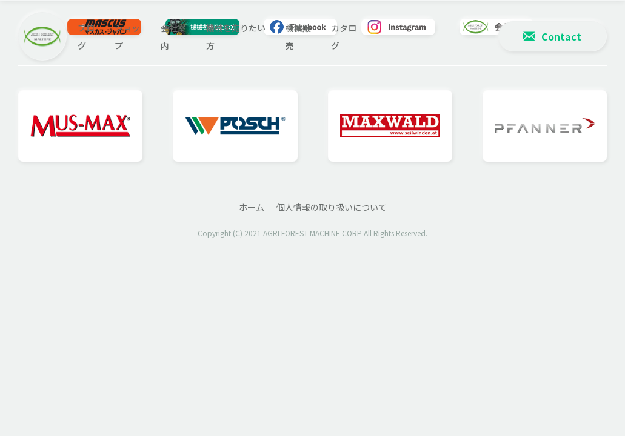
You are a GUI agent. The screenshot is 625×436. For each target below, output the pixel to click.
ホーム (251, 207)
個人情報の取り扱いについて (331, 207)
